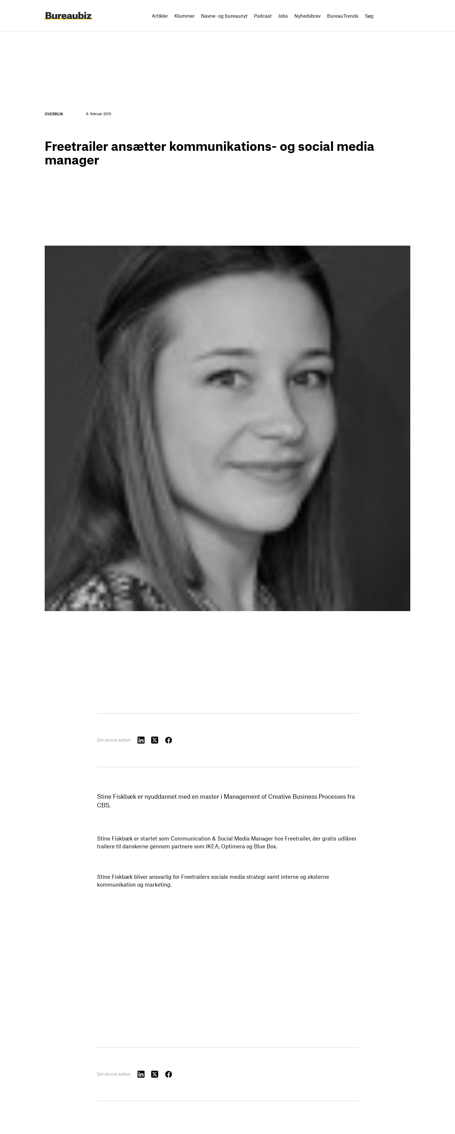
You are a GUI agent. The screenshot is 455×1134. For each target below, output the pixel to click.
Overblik (54, 113)
